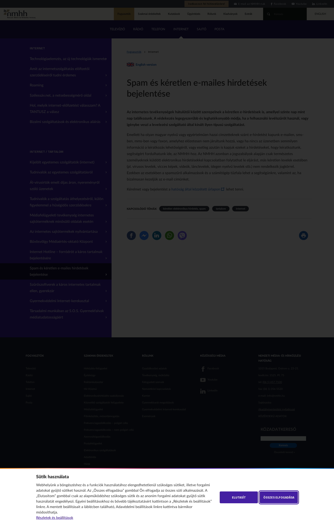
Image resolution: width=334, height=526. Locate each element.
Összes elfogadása (278, 497)
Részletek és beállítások (54, 518)
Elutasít (239, 497)
